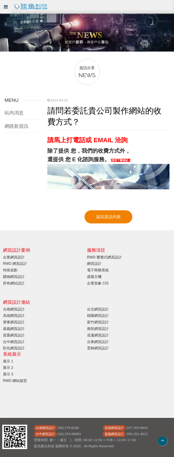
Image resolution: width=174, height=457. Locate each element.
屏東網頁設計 (14, 322)
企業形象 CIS (98, 283)
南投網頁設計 (98, 329)
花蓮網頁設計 (98, 335)
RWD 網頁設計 (15, 263)
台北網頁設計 (98, 309)
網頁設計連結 (16, 302)
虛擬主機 (94, 277)
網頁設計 (94, 263)
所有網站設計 (14, 283)
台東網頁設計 (98, 342)
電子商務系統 (98, 270)
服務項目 (96, 250)
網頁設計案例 (16, 250)
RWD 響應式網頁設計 (104, 257)
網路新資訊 (16, 126)
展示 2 (8, 367)
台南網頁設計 (14, 309)
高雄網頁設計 (14, 315)
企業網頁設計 (14, 257)
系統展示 (12, 354)
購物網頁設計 (14, 277)
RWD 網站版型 (15, 381)
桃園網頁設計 (98, 315)
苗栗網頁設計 (14, 335)
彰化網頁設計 (14, 348)
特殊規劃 (10, 270)
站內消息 (14, 112)
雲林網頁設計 (98, 348)
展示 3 (8, 374)
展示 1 (8, 361)
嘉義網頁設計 (14, 329)
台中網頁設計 (14, 342)
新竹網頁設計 (98, 322)
